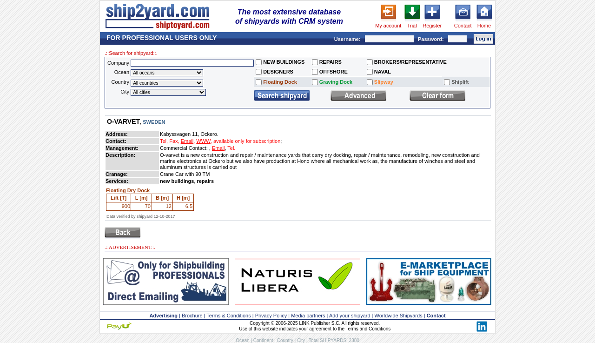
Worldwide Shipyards (399, 315)
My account (388, 25)
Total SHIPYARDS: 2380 (334, 340)
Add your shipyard (349, 315)
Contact (463, 25)
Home (484, 25)
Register (432, 25)
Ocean (242, 340)
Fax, (174, 141)
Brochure (192, 315)
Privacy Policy (271, 315)
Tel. (231, 148)
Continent (263, 340)
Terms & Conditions (228, 315)
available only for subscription (246, 141)
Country (285, 340)
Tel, (164, 141)
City (301, 340)
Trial (412, 25)
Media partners (308, 315)
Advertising (163, 315)
